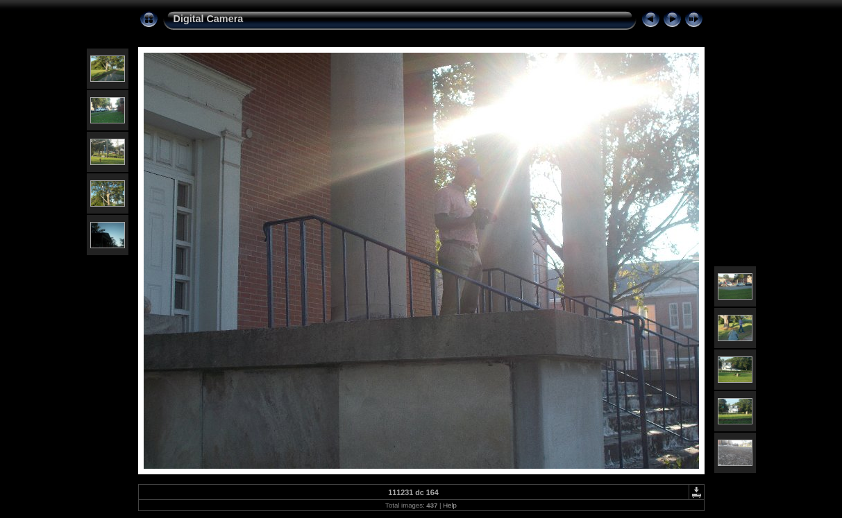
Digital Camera (209, 18)
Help (450, 505)
